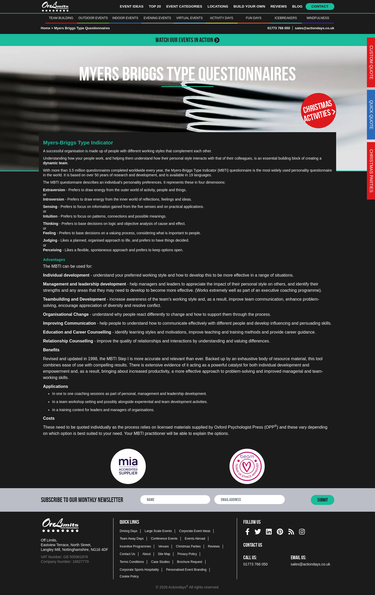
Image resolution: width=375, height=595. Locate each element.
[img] (247, 531)
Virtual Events (189, 18)
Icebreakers (286, 18)
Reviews (278, 6)
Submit (322, 500)
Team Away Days (132, 538)
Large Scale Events (158, 531)
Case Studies (160, 562)
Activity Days (221, 18)
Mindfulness (318, 18)
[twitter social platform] (258, 530)
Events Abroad (195, 538)
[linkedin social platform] (269, 530)
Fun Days (254, 18)
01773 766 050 (278, 28)
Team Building (61, 18)
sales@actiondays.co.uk (314, 28)
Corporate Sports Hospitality (139, 569)
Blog (297, 6)
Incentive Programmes (135, 546)
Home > (47, 28)
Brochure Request (189, 562)
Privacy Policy (187, 554)
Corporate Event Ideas (194, 531)
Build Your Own (249, 6)
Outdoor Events (93, 18)
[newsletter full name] (175, 499)
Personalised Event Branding (186, 569)
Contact (319, 6)
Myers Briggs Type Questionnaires (82, 28)
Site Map (164, 554)
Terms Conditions (132, 562)
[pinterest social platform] (280, 530)
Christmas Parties (188, 546)
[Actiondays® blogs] (291, 530)
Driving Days (128, 531)
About (146, 554)
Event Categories (184, 6)
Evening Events (157, 18)
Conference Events (164, 538)
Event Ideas (132, 6)
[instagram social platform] (302, 530)
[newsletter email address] (249, 499)
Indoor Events (125, 18)
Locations (218, 6)
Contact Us (127, 554)
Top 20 (155, 6)
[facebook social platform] (247, 530)
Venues (163, 546)
